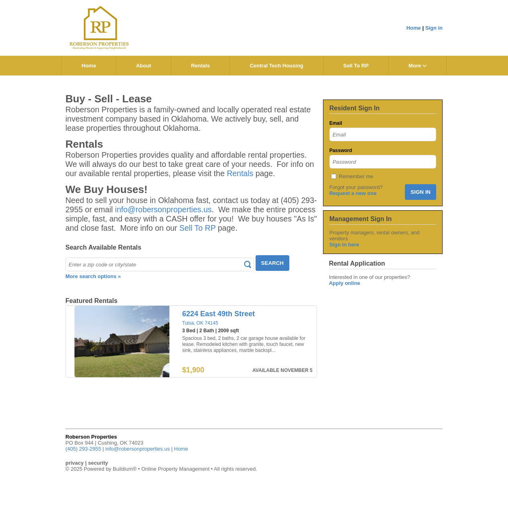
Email (335, 123)
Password (340, 150)
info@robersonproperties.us (163, 209)
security (98, 463)
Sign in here (344, 245)
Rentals (200, 66)
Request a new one (353, 193)
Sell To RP (355, 66)
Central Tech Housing (276, 66)
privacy (74, 463)
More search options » (93, 276)
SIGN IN (420, 192)
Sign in (434, 28)
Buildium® (124, 469)
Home (413, 28)
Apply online (344, 283)
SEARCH (272, 263)
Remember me (356, 176)
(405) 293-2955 (83, 449)
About (143, 66)
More (417, 66)
